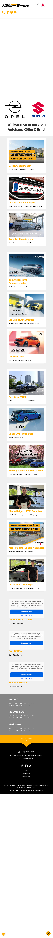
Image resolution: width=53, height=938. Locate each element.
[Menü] (48, 13)
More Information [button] (26, 615)
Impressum (26, 773)
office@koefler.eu (28, 758)
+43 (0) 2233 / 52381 (28, 752)
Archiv (27, 779)
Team (26, 770)
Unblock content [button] (26, 611)
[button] (3, 934)
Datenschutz (26, 776)
